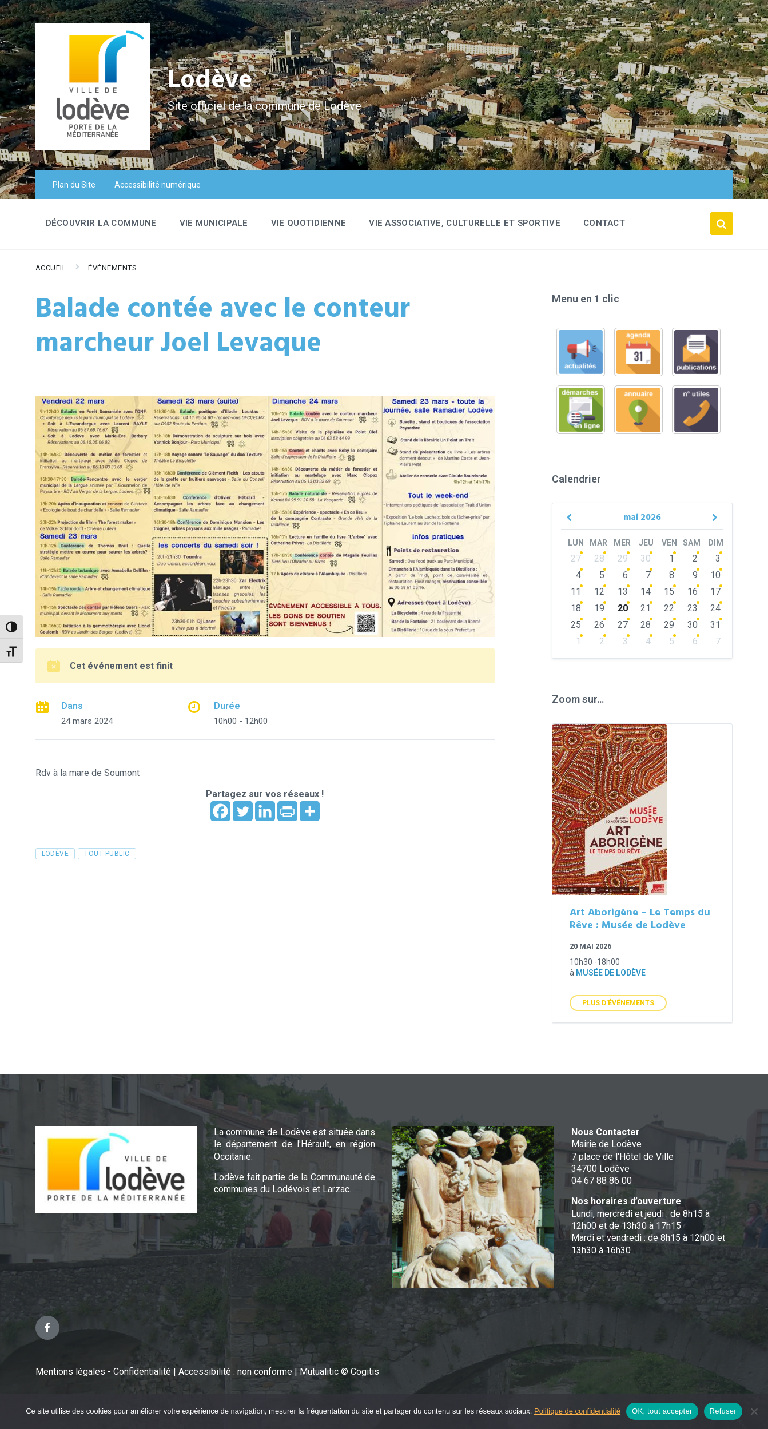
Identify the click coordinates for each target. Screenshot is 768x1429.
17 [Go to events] (715, 591)
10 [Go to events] (715, 575)
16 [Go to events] (692, 591)
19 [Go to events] (599, 608)
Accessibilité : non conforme (236, 1371)
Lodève (213, 80)
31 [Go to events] (715, 624)
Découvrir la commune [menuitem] (101, 223)
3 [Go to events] (718, 558)
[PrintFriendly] (287, 811)
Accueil (51, 268)
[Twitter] (243, 811)
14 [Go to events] (645, 591)
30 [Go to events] (645, 558)
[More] (310, 811)
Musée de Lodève (611, 972)
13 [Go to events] (623, 591)
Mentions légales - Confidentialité (103, 1371)
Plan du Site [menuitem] (74, 184)
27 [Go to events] (576, 558)
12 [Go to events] (599, 591)
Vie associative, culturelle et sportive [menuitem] (464, 223)
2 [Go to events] (695, 558)
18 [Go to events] (576, 608)
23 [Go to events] (692, 608)
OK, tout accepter (662, 1411)
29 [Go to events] (623, 558)
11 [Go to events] (576, 591)
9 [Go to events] (695, 575)
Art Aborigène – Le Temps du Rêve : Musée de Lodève (640, 919)
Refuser (723, 1411)
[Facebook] (220, 811)
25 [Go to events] (576, 624)
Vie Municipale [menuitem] (214, 223)
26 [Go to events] (599, 624)
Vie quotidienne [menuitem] (309, 223)
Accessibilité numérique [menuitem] (157, 184)
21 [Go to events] (645, 608)
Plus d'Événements (618, 1003)
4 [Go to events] (578, 575)
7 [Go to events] (648, 575)
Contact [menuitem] (604, 223)
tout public (106, 854)
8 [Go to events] (671, 575)
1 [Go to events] (671, 558)
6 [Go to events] (625, 575)
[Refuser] (753, 1411)
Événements (112, 268)
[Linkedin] (265, 811)
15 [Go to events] (669, 591)
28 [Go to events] (599, 558)
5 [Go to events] (601, 575)
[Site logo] (92, 147)
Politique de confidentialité (577, 1411)
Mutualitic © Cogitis (339, 1371)
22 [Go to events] (669, 608)
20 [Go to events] (623, 608)
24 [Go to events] (715, 608)
